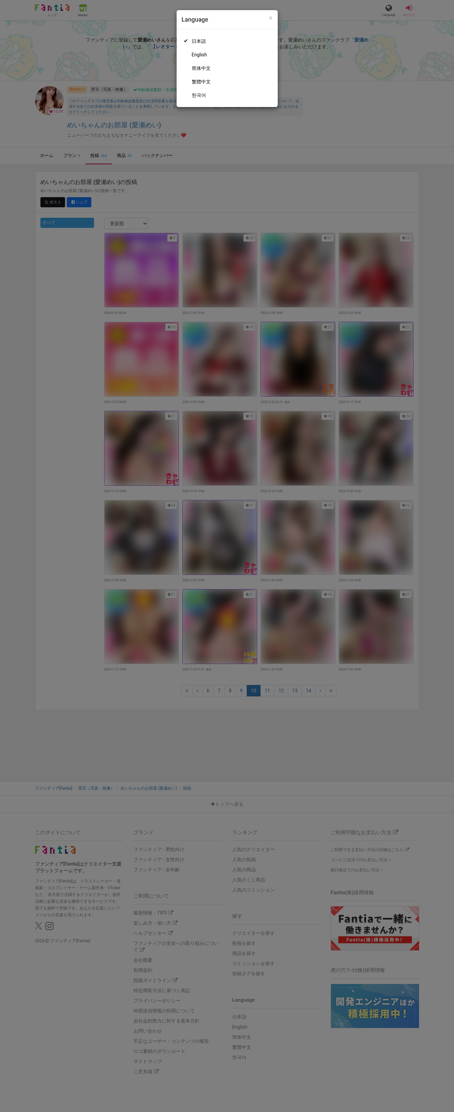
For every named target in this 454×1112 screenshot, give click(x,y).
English (199, 54)
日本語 (199, 41)
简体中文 (201, 68)
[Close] (270, 18)
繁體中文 (201, 81)
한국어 (199, 95)
